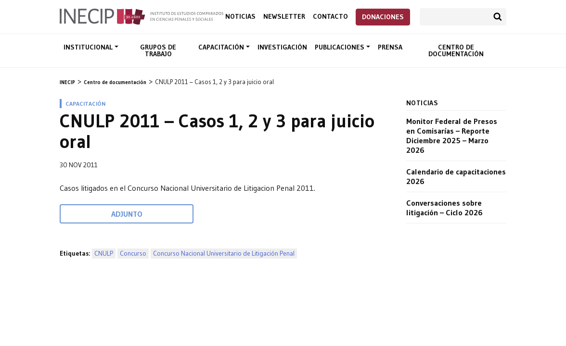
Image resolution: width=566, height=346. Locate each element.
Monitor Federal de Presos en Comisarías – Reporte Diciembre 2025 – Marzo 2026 (451, 135)
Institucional (89, 47)
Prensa (390, 47)
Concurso (133, 253)
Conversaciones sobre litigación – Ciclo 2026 (444, 207)
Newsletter (284, 16)
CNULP (103, 253)
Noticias (240, 16)
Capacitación (222, 47)
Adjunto (126, 214)
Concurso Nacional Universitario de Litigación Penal (224, 253)
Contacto (330, 16)
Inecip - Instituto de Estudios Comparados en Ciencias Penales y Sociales (141, 16)
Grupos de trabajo (158, 50)
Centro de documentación (456, 50)
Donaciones (383, 16)
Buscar (497, 16)
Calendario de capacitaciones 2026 (456, 176)
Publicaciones (340, 47)
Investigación (282, 47)
